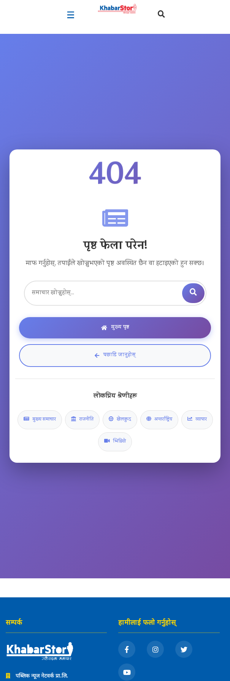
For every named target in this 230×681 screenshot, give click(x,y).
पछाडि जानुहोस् (115, 355)
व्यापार (197, 420)
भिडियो (115, 442)
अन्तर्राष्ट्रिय (159, 420)
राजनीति (82, 420)
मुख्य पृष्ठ (115, 328)
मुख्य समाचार (40, 420)
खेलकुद (120, 420)
